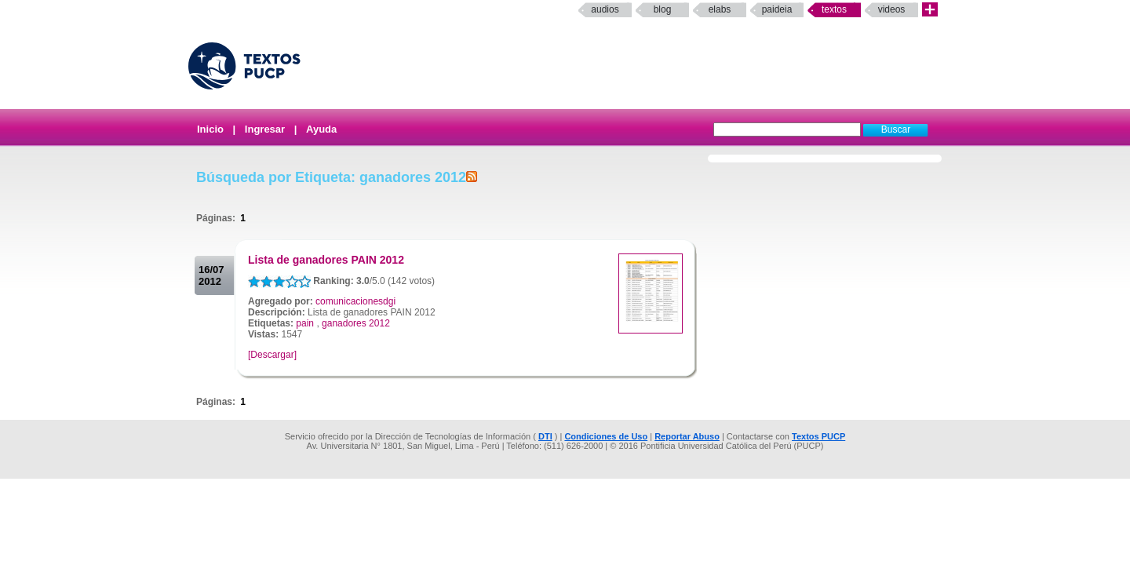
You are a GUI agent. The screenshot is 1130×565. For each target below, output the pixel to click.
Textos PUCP (818, 436)
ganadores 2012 (356, 323)
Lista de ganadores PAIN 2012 (326, 259)
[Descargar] (272, 354)
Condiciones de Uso (605, 436)
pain (305, 323)
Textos (834, 9)
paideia (777, 9)
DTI (545, 436)
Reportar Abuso (687, 436)
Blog (663, 9)
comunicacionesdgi (355, 301)
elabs (720, 9)
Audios (604, 9)
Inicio (210, 129)
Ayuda (321, 129)
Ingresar (265, 129)
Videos (892, 9)
